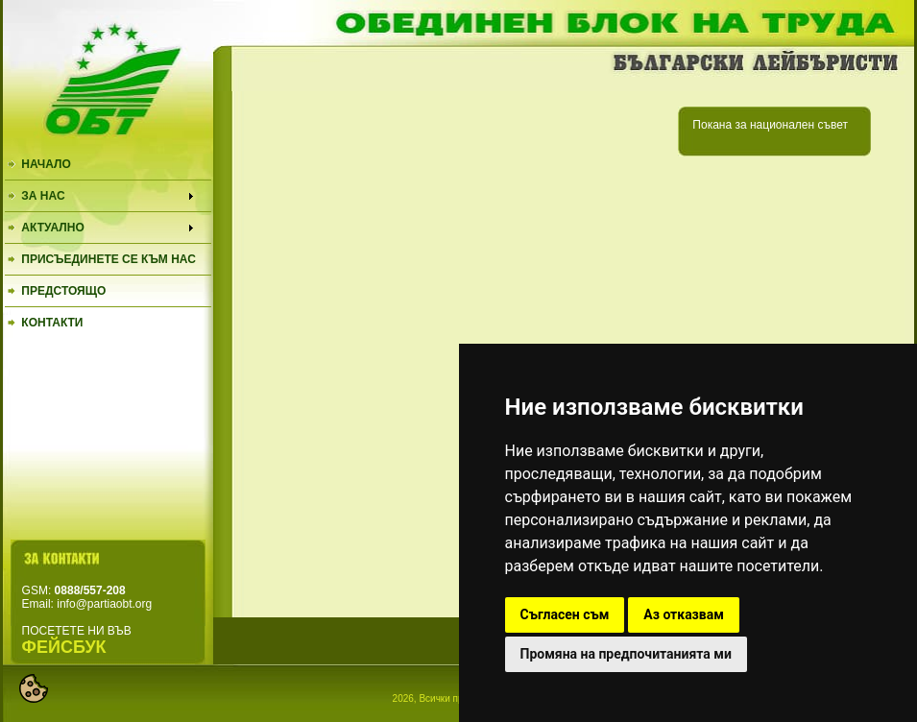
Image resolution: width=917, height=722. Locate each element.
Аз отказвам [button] (683, 614)
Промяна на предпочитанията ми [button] (626, 654)
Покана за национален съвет (770, 125)
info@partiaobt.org (104, 604)
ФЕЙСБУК (64, 647)
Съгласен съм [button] (565, 614)
